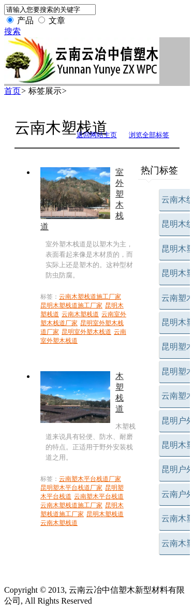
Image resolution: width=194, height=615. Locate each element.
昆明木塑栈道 (105, 514)
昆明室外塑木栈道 (86, 331)
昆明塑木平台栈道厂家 (71, 487)
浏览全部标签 (149, 135)
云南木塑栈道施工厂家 (90, 296)
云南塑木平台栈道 (99, 496)
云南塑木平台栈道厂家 (90, 478)
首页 (12, 90)
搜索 (12, 31)
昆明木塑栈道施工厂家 (71, 305)
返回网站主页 (97, 135)
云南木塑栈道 (80, 314)
